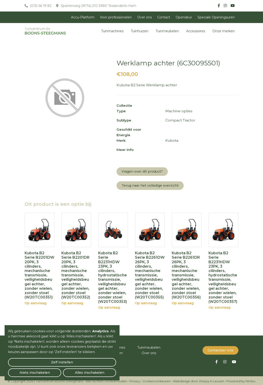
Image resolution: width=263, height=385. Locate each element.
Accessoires (195, 31)
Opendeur (184, 17)
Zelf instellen (25, 370)
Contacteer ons (220, 349)
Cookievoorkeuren (157, 380)
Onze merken (223, 31)
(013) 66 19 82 (40, 6)
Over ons (144, 17)
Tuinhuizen (139, 31)
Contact (163, 17)
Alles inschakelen (99, 370)
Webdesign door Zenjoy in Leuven (198, 380)
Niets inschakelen (62, 370)
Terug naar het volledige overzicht (150, 185)
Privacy (134, 380)
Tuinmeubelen (167, 31)
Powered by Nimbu (240, 380)
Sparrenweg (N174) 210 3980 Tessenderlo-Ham (98, 6)
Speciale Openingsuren (216, 17)
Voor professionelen (116, 17)
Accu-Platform (82, 17)
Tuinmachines (112, 31)
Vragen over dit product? (142, 171)
